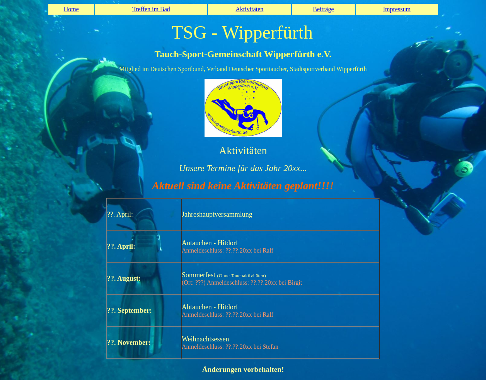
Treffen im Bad (151, 9)
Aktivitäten (249, 9)
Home (71, 9)
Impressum (397, 9)
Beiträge (323, 9)
